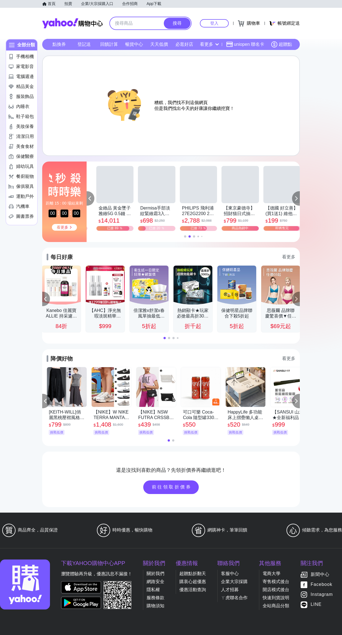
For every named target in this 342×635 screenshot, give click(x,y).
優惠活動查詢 (192, 589)
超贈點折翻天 (192, 573)
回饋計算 (109, 44)
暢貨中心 (134, 44)
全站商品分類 (276, 605)
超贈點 (281, 44)
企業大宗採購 (234, 581)
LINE (316, 604)
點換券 (59, 44)
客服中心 (230, 573)
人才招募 (230, 589)
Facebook (321, 584)
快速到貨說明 (276, 597)
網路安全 (155, 581)
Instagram (322, 594)
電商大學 (271, 573)
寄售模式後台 (276, 581)
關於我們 (155, 573)
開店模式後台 (276, 589)
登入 (214, 23)
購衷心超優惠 (192, 581)
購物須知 (155, 605)
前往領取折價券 (172, 487)
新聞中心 (320, 574)
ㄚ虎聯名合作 (234, 597)
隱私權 (153, 589)
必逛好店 (184, 44)
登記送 (84, 44)
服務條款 (155, 597)
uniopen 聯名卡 (245, 44)
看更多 (209, 44)
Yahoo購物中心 (72, 23)
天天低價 (159, 44)
